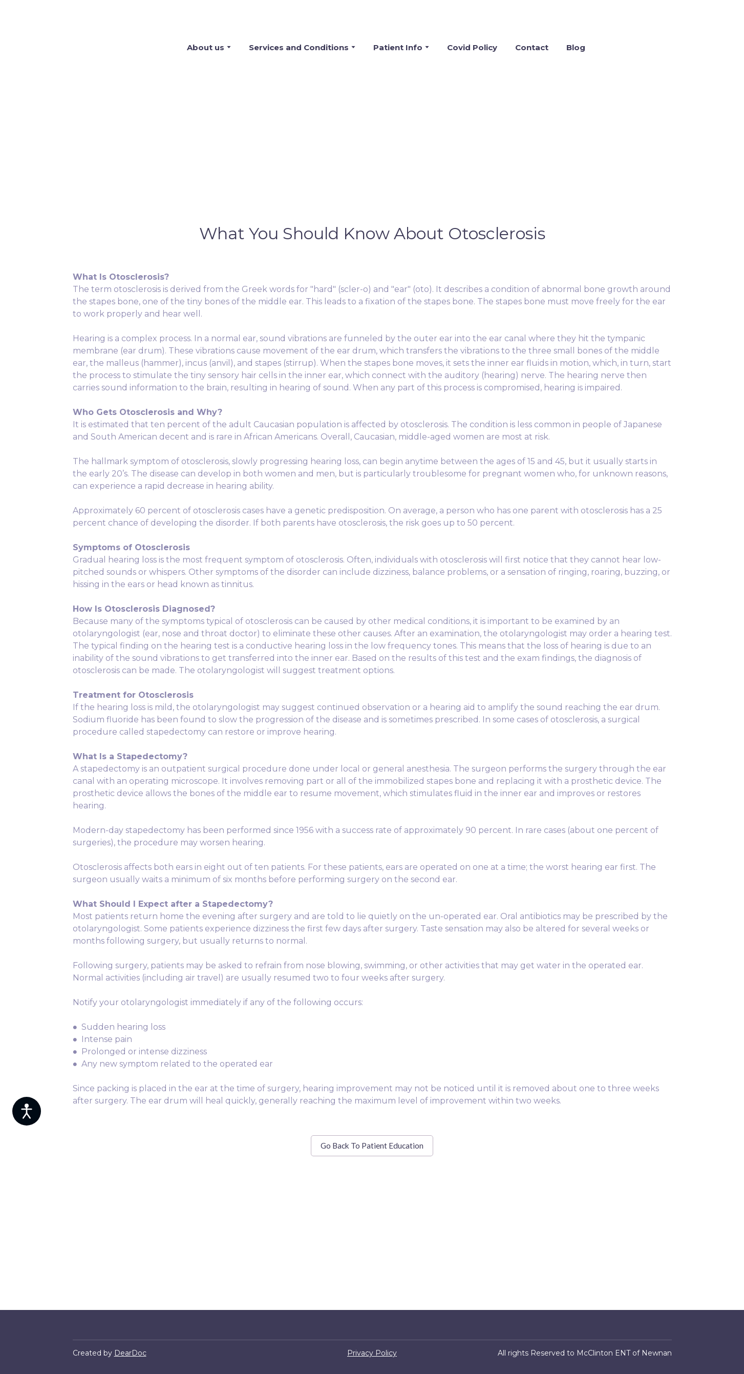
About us (205, 47)
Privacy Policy (372, 1353)
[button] (372, 1145)
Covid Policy (472, 47)
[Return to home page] (110, 47)
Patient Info (397, 47)
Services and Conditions (299, 47)
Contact (531, 47)
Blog (575, 47)
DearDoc (130, 1353)
